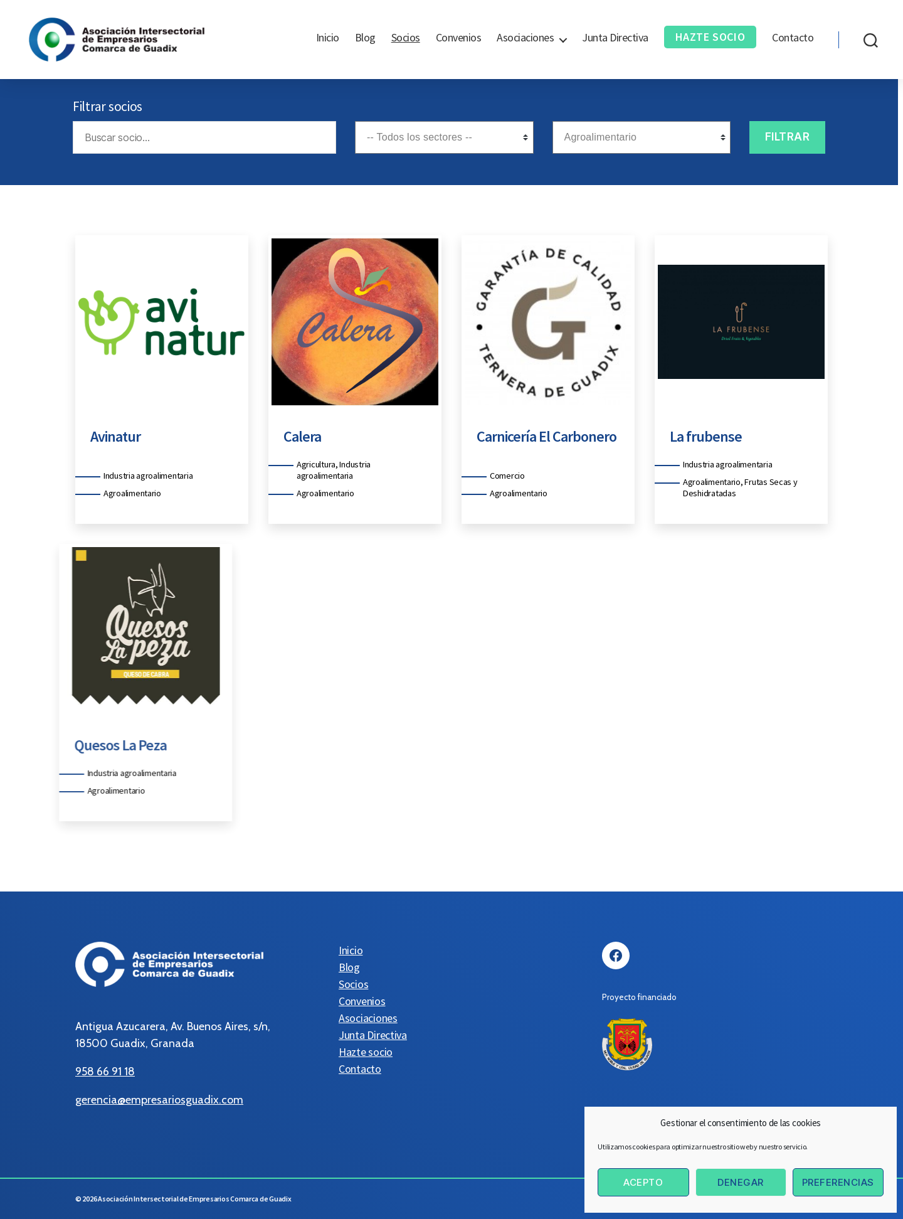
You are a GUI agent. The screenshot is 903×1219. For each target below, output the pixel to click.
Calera (292, 436)
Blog (365, 38)
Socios (405, 38)
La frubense (696, 436)
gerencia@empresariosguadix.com (159, 1100)
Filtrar (787, 136)
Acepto (643, 1182)
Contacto (792, 38)
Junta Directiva (615, 38)
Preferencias (838, 1182)
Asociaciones (525, 38)
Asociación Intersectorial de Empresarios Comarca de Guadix (194, 1198)
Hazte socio (710, 36)
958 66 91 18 (105, 1071)
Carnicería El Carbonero (536, 436)
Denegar (740, 1182)
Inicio (327, 38)
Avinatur (105, 436)
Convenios (459, 38)
